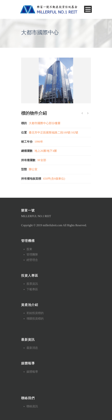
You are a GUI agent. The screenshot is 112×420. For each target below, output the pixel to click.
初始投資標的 (35, 313)
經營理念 (32, 259)
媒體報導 (32, 371)
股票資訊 (32, 283)
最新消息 (32, 347)
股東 (29, 249)
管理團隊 (32, 254)
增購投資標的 (35, 318)
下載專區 (32, 289)
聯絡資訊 (32, 406)
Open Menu (88, 9)
